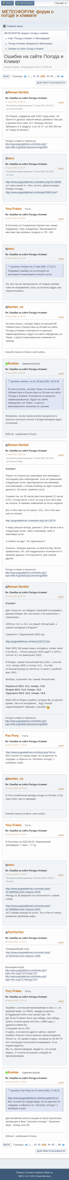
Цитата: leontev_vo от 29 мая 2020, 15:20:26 (35, 381)
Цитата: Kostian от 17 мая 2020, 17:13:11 (33, 266)
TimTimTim (15, 932)
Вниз (6, 76)
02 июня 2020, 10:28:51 (16, 834)
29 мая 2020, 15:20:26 (15, 316)
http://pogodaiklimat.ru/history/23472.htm (28, 641)
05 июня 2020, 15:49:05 (16, 874)
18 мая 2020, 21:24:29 (15, 168)
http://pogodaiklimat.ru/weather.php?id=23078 (30, 520)
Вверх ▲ (49, 1172)
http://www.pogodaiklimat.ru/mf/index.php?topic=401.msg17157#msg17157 (26, 972)
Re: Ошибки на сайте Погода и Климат (26, 98)
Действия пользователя (51, 83)
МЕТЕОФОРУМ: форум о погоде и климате (27, 13)
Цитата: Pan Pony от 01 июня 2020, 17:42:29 (35, 1090)
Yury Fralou (13, 208)
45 (51, 76)
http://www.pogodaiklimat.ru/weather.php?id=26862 (33, 182)
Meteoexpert (45, 43)
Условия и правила (34, 1172)
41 (34, 76)
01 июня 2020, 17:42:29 (16, 745)
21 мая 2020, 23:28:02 (15, 218)
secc (11, 158)
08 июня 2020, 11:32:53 (16, 942)
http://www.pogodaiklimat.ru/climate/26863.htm (31, 192)
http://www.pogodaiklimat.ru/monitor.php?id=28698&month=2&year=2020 (28, 890)
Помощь (20, 1172)
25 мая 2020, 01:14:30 (15, 258)
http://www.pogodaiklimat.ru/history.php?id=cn (31, 752)
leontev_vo (15, 306)
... (31, 76)
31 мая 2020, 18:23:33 (15, 596)
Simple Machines (43, 1176)
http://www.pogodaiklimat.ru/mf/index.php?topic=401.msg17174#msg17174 (26, 978)
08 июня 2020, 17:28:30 (16, 1082)
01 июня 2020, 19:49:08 (16, 788)
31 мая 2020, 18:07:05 (15, 454)
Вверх (6, 1145)
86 (58, 76)
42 (38, 76)
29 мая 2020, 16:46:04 (15, 373)
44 (48, 76)
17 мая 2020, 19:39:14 (15, 102)
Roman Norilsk (18, 92)
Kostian (13, 363)
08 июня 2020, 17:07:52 (16, 1000)
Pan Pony (12, 735)
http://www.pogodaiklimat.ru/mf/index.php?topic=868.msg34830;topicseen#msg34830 (26, 574)
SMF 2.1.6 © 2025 (26, 1176)
